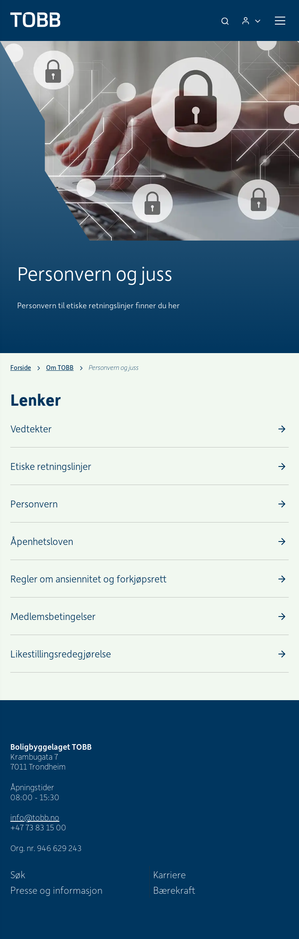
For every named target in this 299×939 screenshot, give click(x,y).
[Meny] (280, 20)
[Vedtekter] (149, 429)
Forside (20, 367)
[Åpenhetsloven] (149, 541)
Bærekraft (174, 889)
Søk (17, 874)
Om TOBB (60, 367)
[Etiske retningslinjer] (149, 466)
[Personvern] (149, 504)
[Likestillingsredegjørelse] (149, 654)
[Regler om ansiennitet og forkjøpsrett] (149, 579)
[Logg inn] (251, 20)
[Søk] (226, 21)
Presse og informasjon (56, 889)
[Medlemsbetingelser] (149, 616)
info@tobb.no (34, 817)
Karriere (169, 874)
